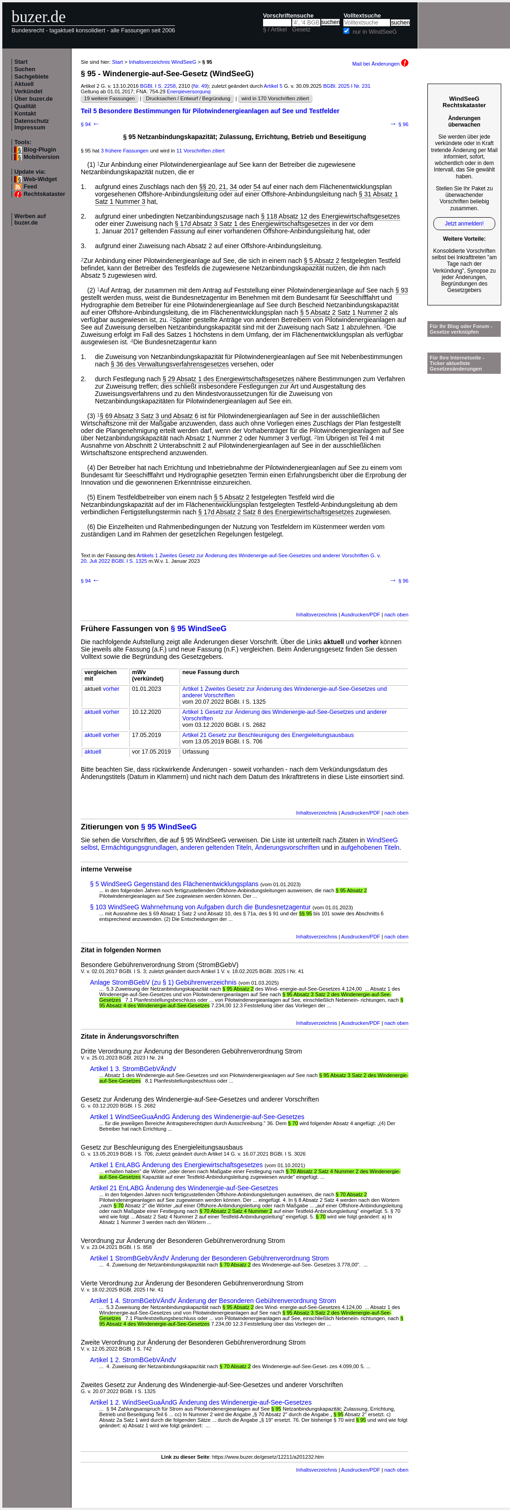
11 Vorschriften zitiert (200, 150)
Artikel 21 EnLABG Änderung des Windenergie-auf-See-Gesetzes (184, 1188)
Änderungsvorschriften (287, 847)
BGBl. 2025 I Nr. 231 (347, 86)
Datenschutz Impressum (31, 124)
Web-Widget (40, 179)
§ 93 (402, 290)
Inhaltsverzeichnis (316, 614)
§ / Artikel (275, 29)
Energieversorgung (189, 91)
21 (222, 186)
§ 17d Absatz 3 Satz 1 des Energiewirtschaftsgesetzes (252, 223)
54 (257, 186)
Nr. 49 (200, 86)
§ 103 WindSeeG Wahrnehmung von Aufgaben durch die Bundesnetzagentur (200, 907)
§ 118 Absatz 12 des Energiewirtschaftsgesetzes (330, 216)
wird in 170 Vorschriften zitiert (275, 98)
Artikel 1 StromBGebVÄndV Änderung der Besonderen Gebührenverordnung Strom (209, 1258)
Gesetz (301, 29)
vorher (111, 689)
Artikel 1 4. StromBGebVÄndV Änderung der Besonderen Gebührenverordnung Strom (213, 1300)
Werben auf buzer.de (30, 219)
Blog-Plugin (40, 149)
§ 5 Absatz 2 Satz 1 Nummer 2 (344, 312)
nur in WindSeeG (375, 32)
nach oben (396, 614)
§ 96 (398, 124)
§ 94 (90, 124)
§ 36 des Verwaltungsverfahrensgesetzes (170, 364)
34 (233, 186)
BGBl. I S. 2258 (158, 86)
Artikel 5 (273, 86)
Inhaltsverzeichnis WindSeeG (162, 62)
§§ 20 (207, 186)
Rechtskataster (44, 194)
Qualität (25, 106)
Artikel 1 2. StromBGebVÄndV (133, 1360)
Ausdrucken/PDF (360, 614)
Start (21, 62)
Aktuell (24, 84)
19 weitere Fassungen (109, 98)
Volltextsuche (362, 15)
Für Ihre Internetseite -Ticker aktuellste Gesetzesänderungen (457, 363)
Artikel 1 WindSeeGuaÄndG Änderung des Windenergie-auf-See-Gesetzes (197, 1116)
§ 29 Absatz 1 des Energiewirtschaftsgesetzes (228, 379)
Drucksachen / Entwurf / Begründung (188, 98)
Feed (30, 186)
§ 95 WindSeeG (199, 628)
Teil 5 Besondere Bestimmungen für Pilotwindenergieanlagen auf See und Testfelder (210, 111)
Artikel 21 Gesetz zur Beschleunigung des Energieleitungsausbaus (268, 735)
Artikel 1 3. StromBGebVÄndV (133, 1068)
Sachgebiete (31, 76)
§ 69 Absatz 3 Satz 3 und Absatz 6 (149, 416)
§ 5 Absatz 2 (321, 260)
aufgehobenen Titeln (370, 847)
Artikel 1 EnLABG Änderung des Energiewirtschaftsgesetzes (176, 1165)
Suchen (25, 69)
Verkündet (28, 91)
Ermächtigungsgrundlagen (138, 847)
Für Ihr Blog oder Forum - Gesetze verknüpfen (461, 329)
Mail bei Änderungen (380, 64)
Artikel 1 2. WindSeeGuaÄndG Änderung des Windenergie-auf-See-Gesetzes (201, 1402)
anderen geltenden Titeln (216, 847)
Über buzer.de (33, 99)
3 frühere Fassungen (125, 150)
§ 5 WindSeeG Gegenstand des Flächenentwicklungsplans (174, 884)
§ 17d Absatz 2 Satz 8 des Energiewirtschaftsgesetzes (276, 512)
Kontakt (25, 113)
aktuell (92, 712)
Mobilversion (42, 157)
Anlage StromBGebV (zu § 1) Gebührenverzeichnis (163, 982)
